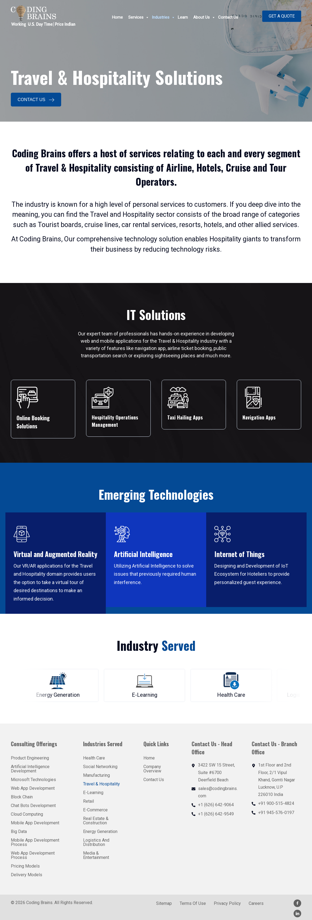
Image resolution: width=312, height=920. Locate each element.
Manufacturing (96, 775)
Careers (256, 903)
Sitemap (164, 903)
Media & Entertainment (96, 855)
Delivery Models (26, 874)
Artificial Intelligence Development (30, 769)
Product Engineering (30, 758)
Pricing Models (25, 866)
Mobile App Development (35, 822)
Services (138, 17)
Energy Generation (100, 831)
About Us (204, 17)
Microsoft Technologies (33, 779)
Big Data (19, 831)
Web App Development (33, 788)
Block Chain (22, 796)
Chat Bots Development (33, 805)
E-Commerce (95, 809)
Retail (88, 801)
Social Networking (100, 766)
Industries (163, 17)
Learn (183, 17)
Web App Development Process (33, 855)
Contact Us (228, 17)
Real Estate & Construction (96, 820)
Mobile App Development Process (35, 842)
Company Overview (152, 769)
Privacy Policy (227, 903)
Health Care (94, 758)
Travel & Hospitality (101, 783)
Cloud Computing (27, 814)
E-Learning (93, 792)
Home (117, 17)
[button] (281, 16)
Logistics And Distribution (96, 842)
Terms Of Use (193, 903)
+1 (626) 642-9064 (216, 804)
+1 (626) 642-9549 (216, 813)
